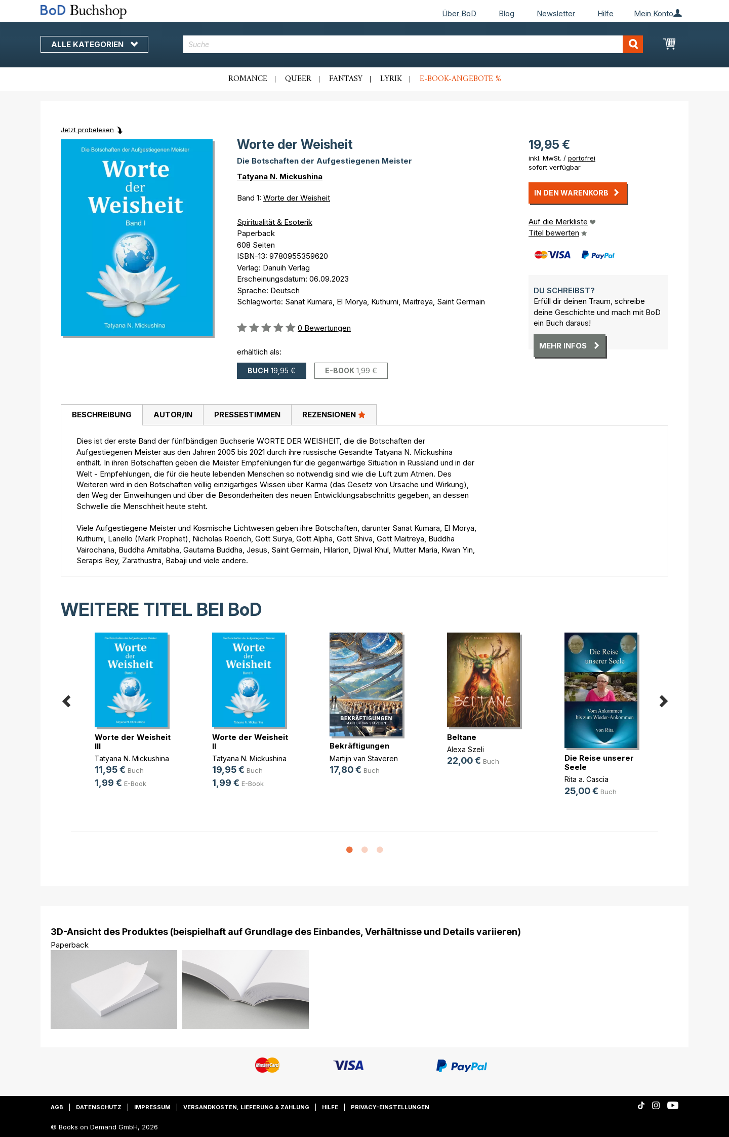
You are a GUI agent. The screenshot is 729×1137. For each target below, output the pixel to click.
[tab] (101, 415)
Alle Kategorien (94, 44)
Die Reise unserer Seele (599, 762)
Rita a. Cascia (586, 779)
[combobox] (413, 44)
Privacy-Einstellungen (390, 1107)
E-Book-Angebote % (460, 79)
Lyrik (391, 79)
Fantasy (345, 79)
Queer (298, 79)
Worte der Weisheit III (133, 741)
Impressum (152, 1107)
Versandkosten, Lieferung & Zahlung (246, 1107)
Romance (247, 79)
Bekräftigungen (359, 746)
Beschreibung (102, 414)
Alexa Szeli (465, 749)
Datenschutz (99, 1107)
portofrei (581, 158)
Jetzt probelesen (87, 130)
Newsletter (556, 13)
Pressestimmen (247, 414)
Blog (506, 13)
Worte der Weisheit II (250, 741)
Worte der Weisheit (296, 198)
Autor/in (172, 414)
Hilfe (605, 13)
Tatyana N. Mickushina (279, 176)
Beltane (461, 737)
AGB (57, 1107)
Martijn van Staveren (364, 758)
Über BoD (459, 13)
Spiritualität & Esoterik (274, 222)
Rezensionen (334, 414)
